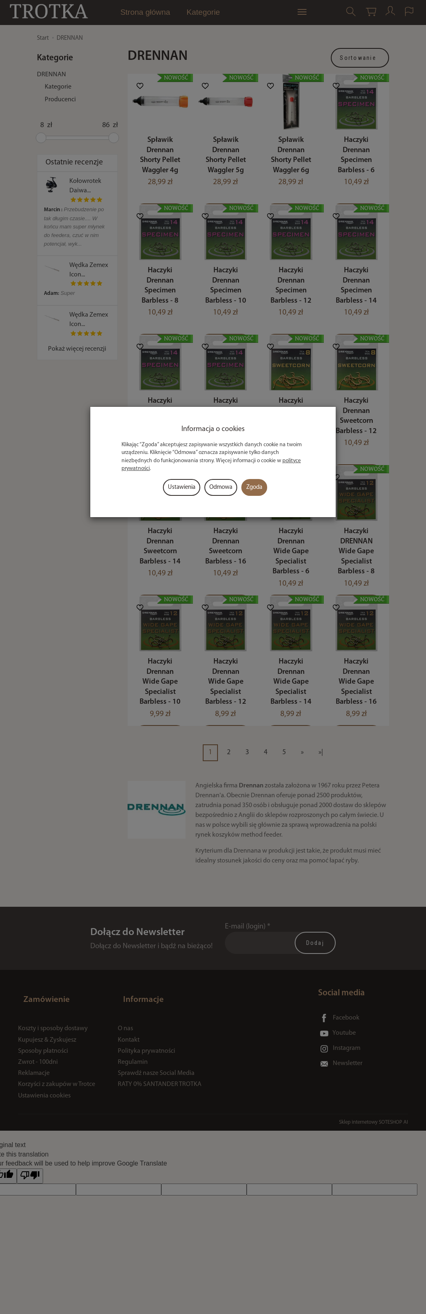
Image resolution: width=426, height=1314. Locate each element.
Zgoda (254, 487)
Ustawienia (181, 487)
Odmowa (220, 487)
